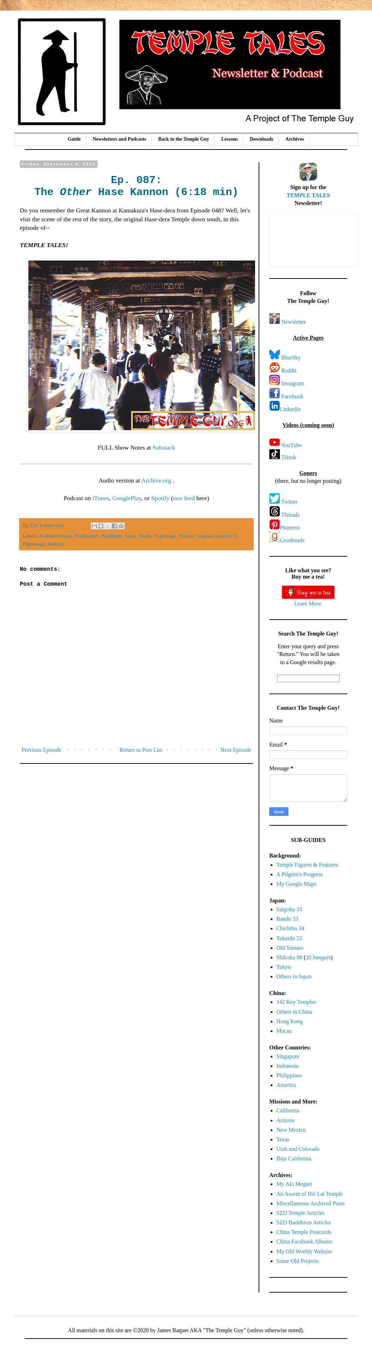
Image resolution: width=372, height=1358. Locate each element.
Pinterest (290, 528)
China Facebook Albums (304, 1242)
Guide (74, 139)
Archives (294, 139)
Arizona (285, 1120)
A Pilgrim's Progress (299, 874)
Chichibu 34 (290, 928)
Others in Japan (294, 976)
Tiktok (288, 457)
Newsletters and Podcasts (119, 139)
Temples (56, 544)
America (286, 1085)
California (287, 1110)
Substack (164, 447)
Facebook (292, 396)
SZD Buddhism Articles (303, 1222)
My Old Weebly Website (304, 1251)
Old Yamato (289, 948)
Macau (284, 1031)
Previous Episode (41, 750)
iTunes (100, 498)
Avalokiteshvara (55, 536)
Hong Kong (289, 1021)
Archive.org (157, 480)
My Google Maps (296, 884)
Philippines (289, 1075)
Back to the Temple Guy (183, 139)
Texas (282, 1139)
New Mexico (291, 1130)
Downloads (261, 139)
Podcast (187, 536)
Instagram (292, 383)
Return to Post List (140, 750)
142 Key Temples (296, 1002)
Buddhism (111, 536)
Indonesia (287, 1066)
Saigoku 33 (289, 909)
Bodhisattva (86, 536)
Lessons (229, 139)
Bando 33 (287, 919)
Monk (145, 536)
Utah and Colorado (298, 1149)
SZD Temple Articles (300, 1213)
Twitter (289, 502)
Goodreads (292, 540)
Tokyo (283, 967)
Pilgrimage (165, 536)
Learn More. (308, 604)
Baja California (293, 1158)
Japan (130, 536)
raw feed (184, 498)
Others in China (294, 1012)
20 (318, 957)
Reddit (289, 371)
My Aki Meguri (294, 1184)
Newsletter (293, 322)
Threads (290, 515)
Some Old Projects (297, 1261)
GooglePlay (126, 498)
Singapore (287, 1056)
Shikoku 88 (289, 957)
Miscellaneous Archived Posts (310, 1203)
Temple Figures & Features (307, 865)
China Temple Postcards (303, 1232)
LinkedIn (290, 409)
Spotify (160, 498)
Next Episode (235, 750)
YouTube (291, 445)
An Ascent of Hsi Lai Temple (309, 1194)
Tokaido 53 (289, 938)
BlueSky (291, 358)
